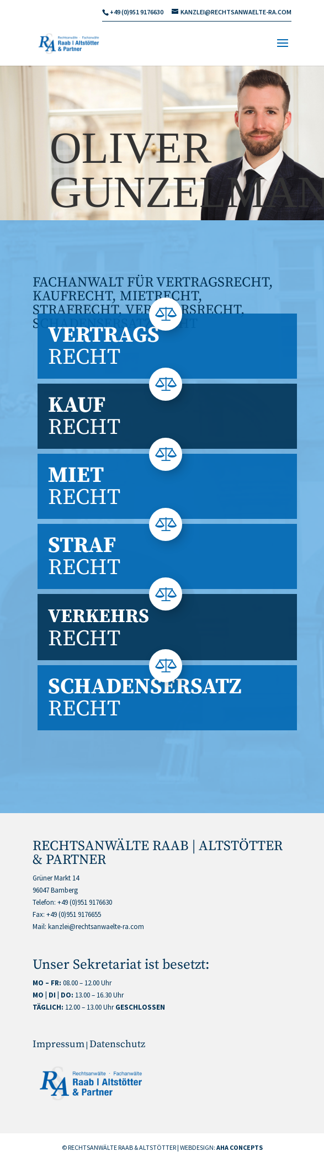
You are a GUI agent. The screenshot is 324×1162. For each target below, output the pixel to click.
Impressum (58, 1044)
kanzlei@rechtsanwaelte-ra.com (96, 926)
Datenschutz (117, 1044)
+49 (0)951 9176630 (84, 902)
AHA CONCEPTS (239, 1147)
